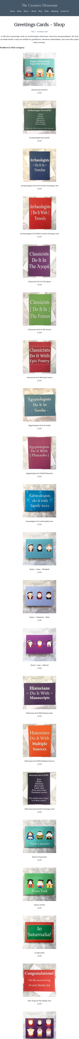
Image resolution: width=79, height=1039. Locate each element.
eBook (33, 11)
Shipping (54, 11)
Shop (26, 11)
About (19, 11)
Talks (46, 11)
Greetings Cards (42, 31)
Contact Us (64, 11)
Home (12, 11)
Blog (40, 11)
